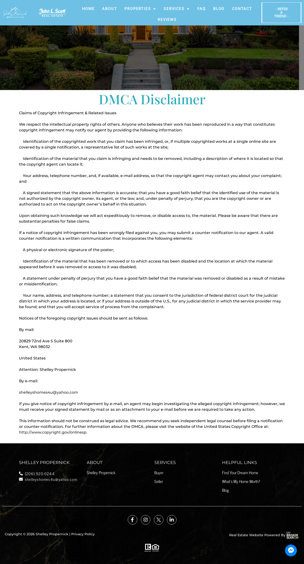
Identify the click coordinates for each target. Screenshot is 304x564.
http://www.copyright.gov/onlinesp (52, 432)
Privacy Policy (83, 534)
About (109, 8)
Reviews (167, 19)
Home (88, 8)
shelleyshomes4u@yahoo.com (48, 392)
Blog (218, 8)
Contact (242, 8)
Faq (201, 8)
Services (177, 9)
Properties (140, 9)
